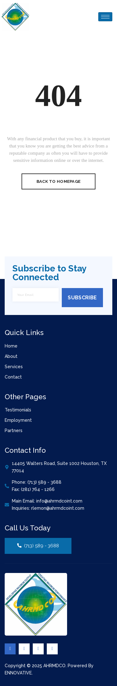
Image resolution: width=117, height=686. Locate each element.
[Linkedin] (38, 648)
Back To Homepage (58, 181)
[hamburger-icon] (105, 16)
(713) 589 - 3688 (38, 546)
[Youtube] (52, 648)
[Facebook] (10, 648)
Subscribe (82, 298)
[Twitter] (24, 648)
